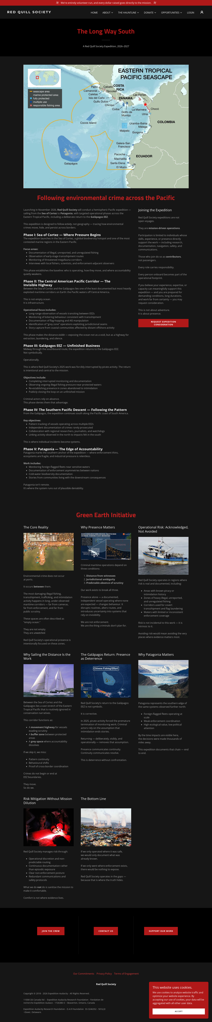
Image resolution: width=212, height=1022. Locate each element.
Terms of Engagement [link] (126, 973)
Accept (179, 1015)
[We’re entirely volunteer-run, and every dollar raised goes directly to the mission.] (106, 3)
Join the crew (51, 931)
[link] (35, 12)
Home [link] (94, 12)
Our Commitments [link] (83, 973)
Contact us (105, 931)
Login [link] (190, 12)
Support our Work (161, 931)
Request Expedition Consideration (163, 323)
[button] (108, 12)
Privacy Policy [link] (104, 973)
